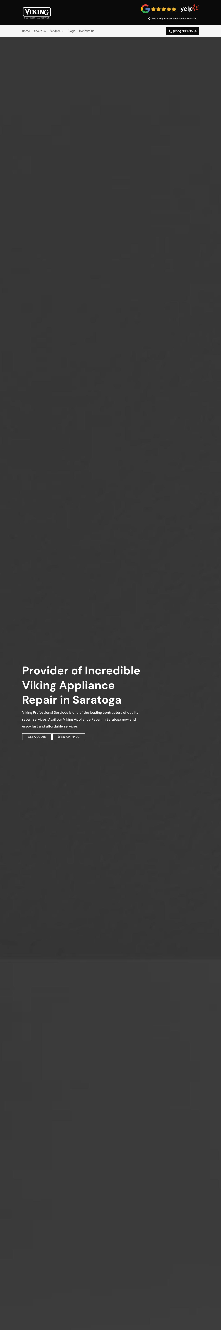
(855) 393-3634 (184, 32)
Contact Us (86, 32)
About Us (40, 32)
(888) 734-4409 (83, 737)
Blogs (71, 32)
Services (55, 32)
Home (26, 32)
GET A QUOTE (40, 737)
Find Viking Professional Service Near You (171, 19)
